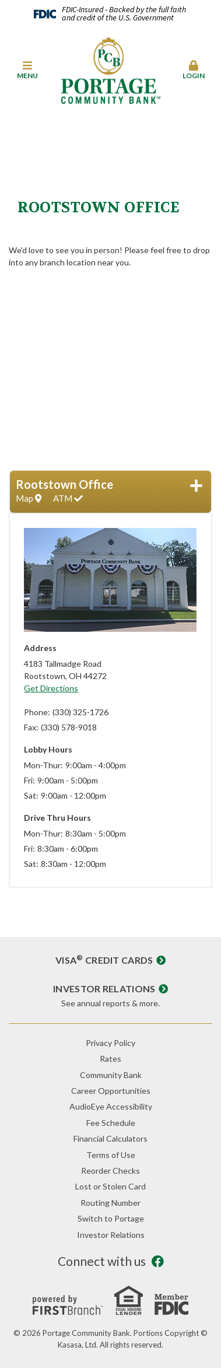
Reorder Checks (110, 1170)
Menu (28, 70)
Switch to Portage (111, 1218)
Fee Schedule (110, 1123)
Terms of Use (110, 1155)
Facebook (158, 1261)
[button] (27, 70)
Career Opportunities (110, 1091)
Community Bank (111, 1075)
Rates (110, 1058)
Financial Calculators (110, 1138)
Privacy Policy (110, 1043)
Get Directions (51, 688)
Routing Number (110, 1203)
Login (193, 70)
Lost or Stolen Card (110, 1186)
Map (28, 498)
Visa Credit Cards (104, 959)
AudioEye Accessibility (110, 1106)
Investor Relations (104, 988)
